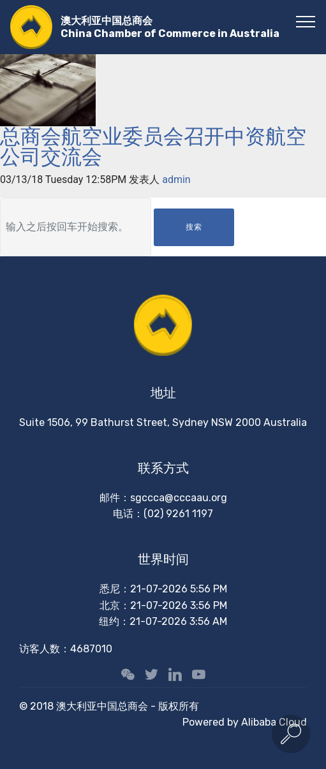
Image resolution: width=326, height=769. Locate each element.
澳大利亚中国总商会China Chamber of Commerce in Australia (170, 27)
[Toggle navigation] (306, 21)
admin (176, 179)
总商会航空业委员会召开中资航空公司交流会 (153, 146)
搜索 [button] (194, 227)
